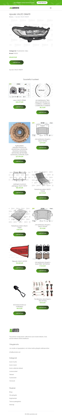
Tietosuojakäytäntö (15, 401)
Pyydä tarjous (42, 2)
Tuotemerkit (20, 51)
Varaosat (12, 381)
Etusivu (11, 17)
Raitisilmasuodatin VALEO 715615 (19, 227)
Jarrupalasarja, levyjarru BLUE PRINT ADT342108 (42, 263)
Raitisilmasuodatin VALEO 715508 (42, 190)
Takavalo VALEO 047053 (19, 261)
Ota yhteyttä (13, 395)
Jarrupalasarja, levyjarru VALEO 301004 (42, 225)
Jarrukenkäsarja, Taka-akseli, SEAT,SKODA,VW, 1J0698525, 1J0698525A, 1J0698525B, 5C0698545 (42, 102)
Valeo (26, 51)
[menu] (51, 8)
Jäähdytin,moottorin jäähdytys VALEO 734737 (19, 185)
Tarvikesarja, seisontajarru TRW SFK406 (42, 300)
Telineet (11, 374)
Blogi (10, 392)
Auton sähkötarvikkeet (16, 368)
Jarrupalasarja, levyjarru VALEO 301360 (42, 140)
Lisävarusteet (13, 371)
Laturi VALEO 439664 (19, 100)
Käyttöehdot (13, 398)
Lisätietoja (16, 62)
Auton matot (13, 365)
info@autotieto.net (14, 352)
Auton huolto (13, 362)
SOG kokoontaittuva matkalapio (19, 305)
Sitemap (11, 404)
